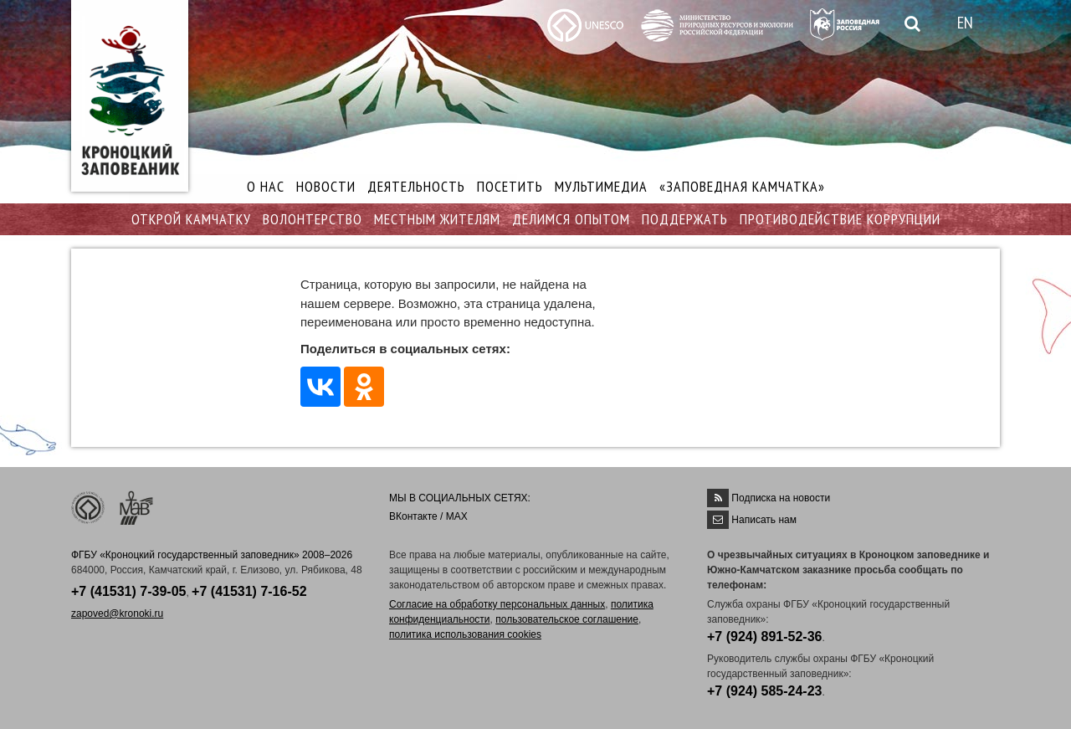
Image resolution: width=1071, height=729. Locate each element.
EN (965, 22)
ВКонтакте (413, 516)
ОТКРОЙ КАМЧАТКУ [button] (191, 218)
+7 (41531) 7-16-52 (249, 591)
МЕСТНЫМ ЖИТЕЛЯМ (437, 218)
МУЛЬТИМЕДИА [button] (601, 186)
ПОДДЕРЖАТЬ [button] (685, 218)
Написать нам (764, 520)
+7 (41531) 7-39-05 (128, 591)
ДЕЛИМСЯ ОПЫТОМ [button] (571, 218)
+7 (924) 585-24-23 (764, 691)
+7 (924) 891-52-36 (764, 636)
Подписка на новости (780, 498)
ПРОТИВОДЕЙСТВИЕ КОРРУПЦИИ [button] (840, 218)
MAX (457, 516)
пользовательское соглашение (566, 619)
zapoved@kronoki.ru (117, 613)
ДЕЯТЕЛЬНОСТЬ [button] (416, 186)
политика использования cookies (465, 634)
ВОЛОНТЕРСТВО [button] (312, 218)
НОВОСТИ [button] (326, 186)
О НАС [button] (265, 186)
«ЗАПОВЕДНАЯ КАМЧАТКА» (742, 186)
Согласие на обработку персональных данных (497, 604)
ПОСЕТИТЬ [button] (510, 186)
